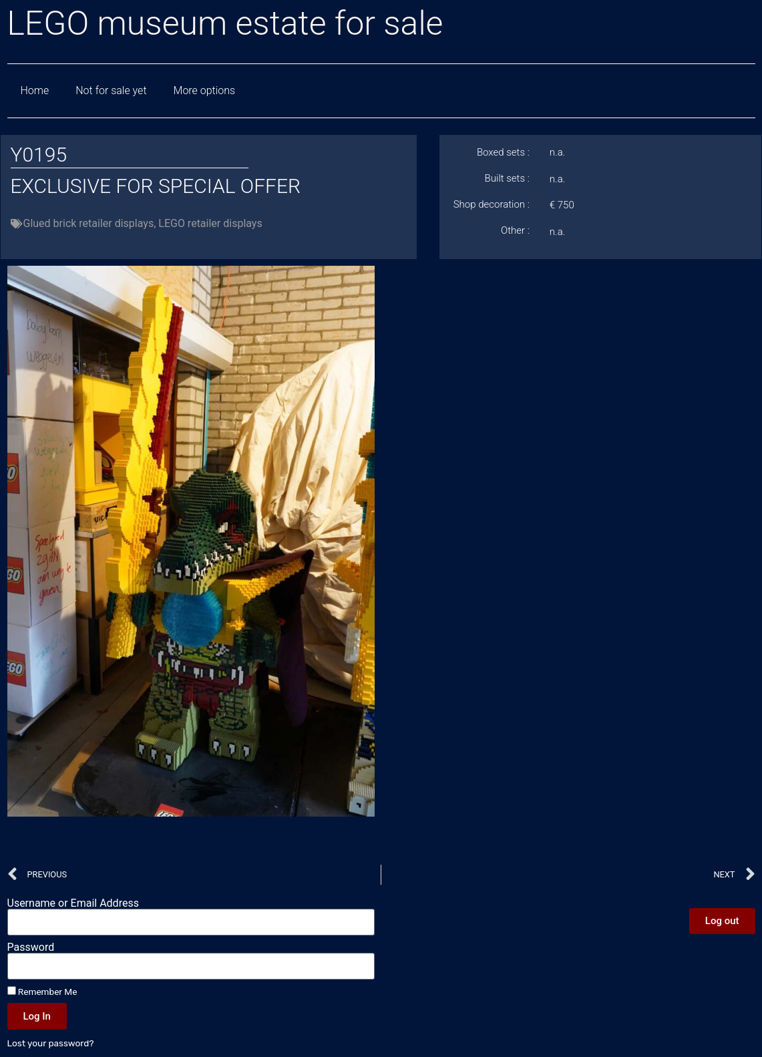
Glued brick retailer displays (88, 223)
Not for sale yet (110, 90)
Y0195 (39, 154)
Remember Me (42, 991)
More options (205, 90)
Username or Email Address (73, 903)
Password (31, 947)
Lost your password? (50, 1043)
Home (35, 90)
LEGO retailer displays (210, 223)
